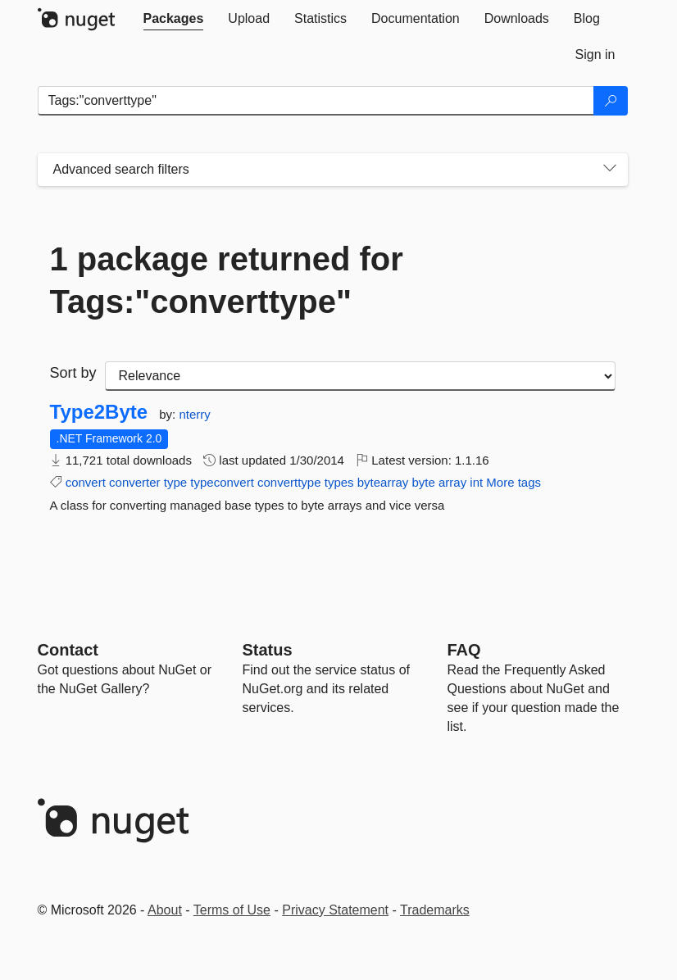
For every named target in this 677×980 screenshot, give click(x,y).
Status (268, 650)
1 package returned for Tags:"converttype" (226, 280)
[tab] (173, 19)
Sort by (73, 373)
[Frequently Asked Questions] (464, 650)
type (175, 482)
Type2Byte (99, 412)
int (476, 482)
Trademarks (435, 910)
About (165, 910)
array (452, 482)
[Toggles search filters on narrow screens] (610, 169)
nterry (194, 414)
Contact (68, 650)
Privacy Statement (335, 910)
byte (422, 482)
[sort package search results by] (360, 376)
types (339, 482)
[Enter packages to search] (316, 101)
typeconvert (222, 482)
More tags (513, 482)
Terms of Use (231, 910)
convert (86, 482)
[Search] (610, 101)
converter (135, 482)
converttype (289, 482)
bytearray (383, 482)
